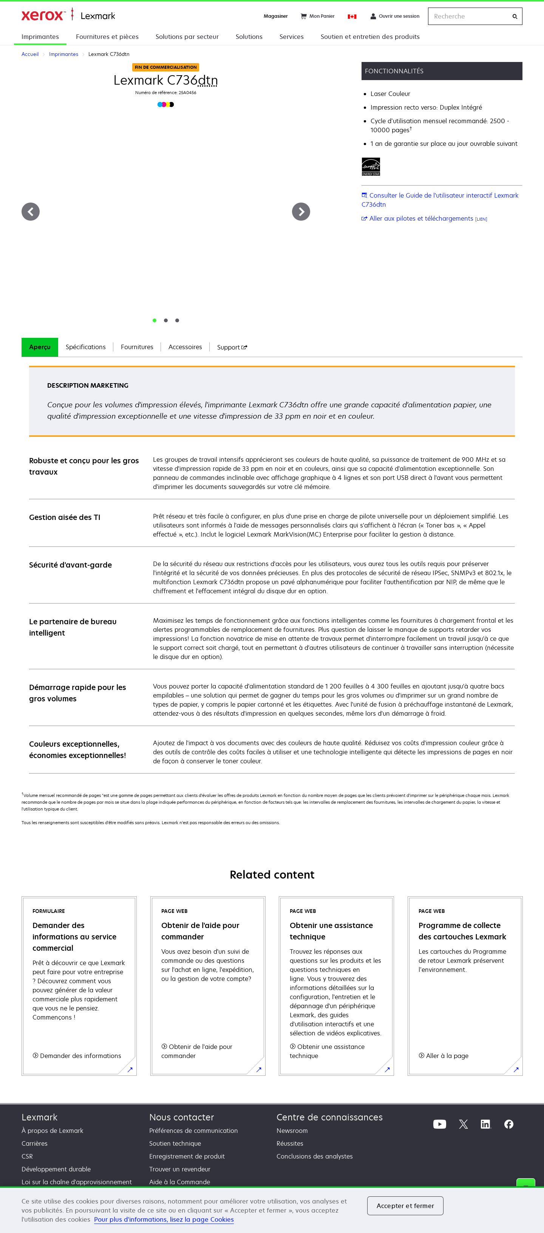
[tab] (154, 320)
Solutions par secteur (187, 36)
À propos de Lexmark (52, 1130)
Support (232, 347)
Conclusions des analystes (315, 1156)
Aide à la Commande (179, 1182)
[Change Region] (352, 16)
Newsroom (292, 1130)
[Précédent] (31, 212)
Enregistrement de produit (187, 1156)
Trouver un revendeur (179, 1169)
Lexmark (39, 1117)
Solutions (249, 36)
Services (292, 36)
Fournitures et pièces (107, 36)
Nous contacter (181, 1117)
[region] (272, 1209)
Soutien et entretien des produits (370, 36)
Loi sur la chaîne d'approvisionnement (77, 1182)
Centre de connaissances (330, 1117)
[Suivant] (301, 212)
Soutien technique (175, 1143)
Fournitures (137, 347)
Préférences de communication (193, 1130)
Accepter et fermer (405, 1206)
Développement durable (56, 1169)
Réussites (290, 1143)
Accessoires (185, 347)
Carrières (35, 1143)
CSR (27, 1156)
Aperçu (40, 347)
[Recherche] (514, 16)
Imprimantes (40, 36)
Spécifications (86, 347)
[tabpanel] (272, 569)
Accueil (68, 14)
